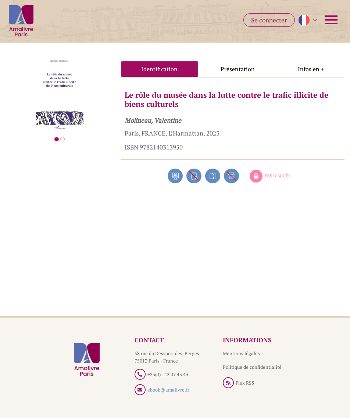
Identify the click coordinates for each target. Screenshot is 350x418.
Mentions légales (241, 353)
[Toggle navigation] (331, 20)
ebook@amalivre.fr (168, 389)
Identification (159, 69)
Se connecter (269, 20)
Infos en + (311, 69)
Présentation (238, 69)
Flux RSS (245, 382)
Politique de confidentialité (252, 367)
